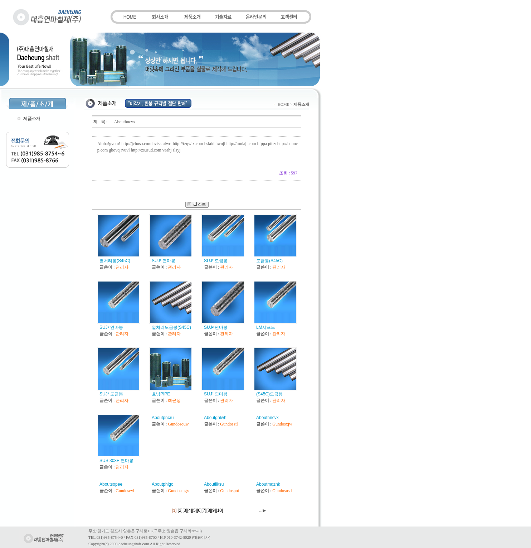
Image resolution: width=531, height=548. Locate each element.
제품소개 (31, 118)
